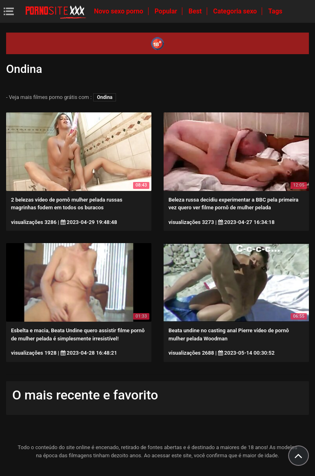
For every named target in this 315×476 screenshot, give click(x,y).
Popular (167, 11)
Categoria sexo (235, 11)
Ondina (104, 97)
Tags (275, 11)
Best (195, 11)
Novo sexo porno (119, 11)
